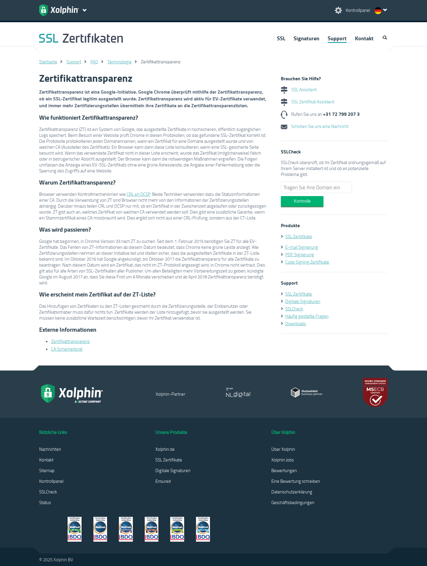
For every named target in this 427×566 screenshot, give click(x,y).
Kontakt (364, 38)
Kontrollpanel (51, 481)
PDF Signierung (299, 254)
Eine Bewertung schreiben (295, 481)
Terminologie (119, 62)
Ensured (163, 481)
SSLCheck (294, 309)
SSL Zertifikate (298, 236)
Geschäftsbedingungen (292, 502)
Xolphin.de (165, 449)
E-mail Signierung (301, 247)
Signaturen (306, 38)
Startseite (48, 62)
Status (45, 502)
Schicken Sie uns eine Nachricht (314, 126)
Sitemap (47, 470)
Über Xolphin (283, 449)
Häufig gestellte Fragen (307, 316)
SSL (281, 38)
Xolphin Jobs (282, 460)
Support (337, 38)
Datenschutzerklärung (291, 492)
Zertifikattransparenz (70, 341)
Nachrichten (50, 449)
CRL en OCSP (138, 194)
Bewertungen (284, 470)
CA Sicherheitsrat (66, 349)
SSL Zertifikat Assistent (307, 102)
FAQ (94, 62)
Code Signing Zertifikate (307, 262)
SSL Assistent (299, 89)
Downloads (295, 323)
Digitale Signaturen (302, 301)
